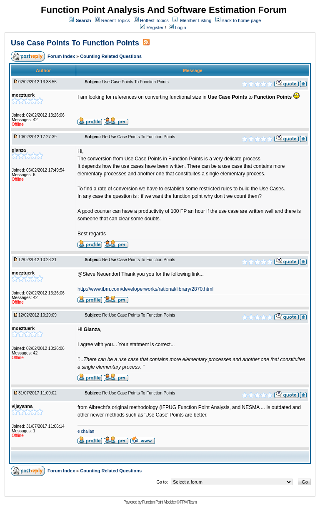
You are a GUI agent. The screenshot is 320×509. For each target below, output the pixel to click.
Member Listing (195, 20)
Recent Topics (115, 20)
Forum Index (62, 56)
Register (151, 27)
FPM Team (188, 502)
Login (177, 27)
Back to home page (241, 20)
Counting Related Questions (111, 56)
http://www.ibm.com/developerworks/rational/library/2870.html (145, 289)
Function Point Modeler (159, 502)
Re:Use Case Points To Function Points (138, 137)
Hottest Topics (154, 20)
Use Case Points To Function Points (75, 43)
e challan (86, 431)
